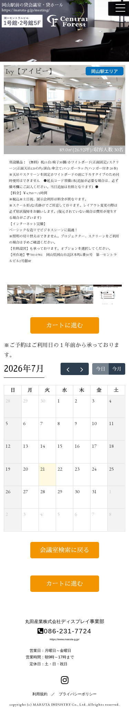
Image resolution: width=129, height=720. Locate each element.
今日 (100, 369)
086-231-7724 (64, 631)
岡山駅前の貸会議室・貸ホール (32, 5)
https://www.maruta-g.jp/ (64, 639)
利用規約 (39, 694)
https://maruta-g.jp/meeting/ (26, 10)
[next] (82, 369)
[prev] (68, 369)
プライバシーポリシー (78, 694)
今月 (117, 369)
